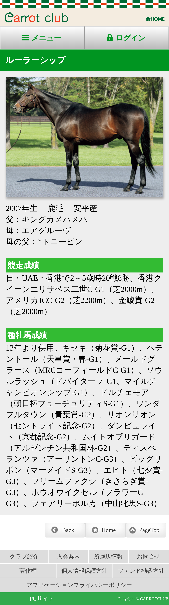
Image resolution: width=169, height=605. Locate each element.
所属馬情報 (108, 556)
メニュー (46, 38)
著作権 (28, 571)
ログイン (131, 38)
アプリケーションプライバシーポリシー (79, 585)
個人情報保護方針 (84, 571)
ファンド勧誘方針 (141, 571)
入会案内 (68, 556)
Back (68, 530)
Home (109, 530)
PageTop (149, 530)
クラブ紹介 (24, 556)
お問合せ (148, 556)
